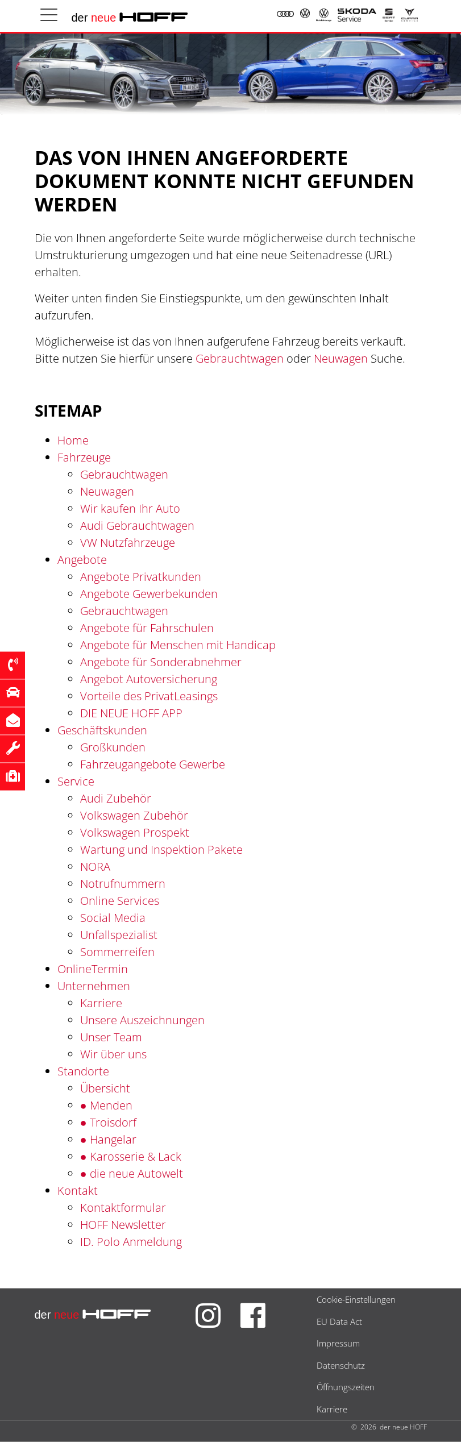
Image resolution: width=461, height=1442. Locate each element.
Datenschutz (341, 1365)
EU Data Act (339, 1321)
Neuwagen (341, 358)
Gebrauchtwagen (240, 358)
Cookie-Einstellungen (356, 1299)
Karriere (332, 1409)
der (130, 17)
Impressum (338, 1343)
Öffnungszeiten (346, 1387)
